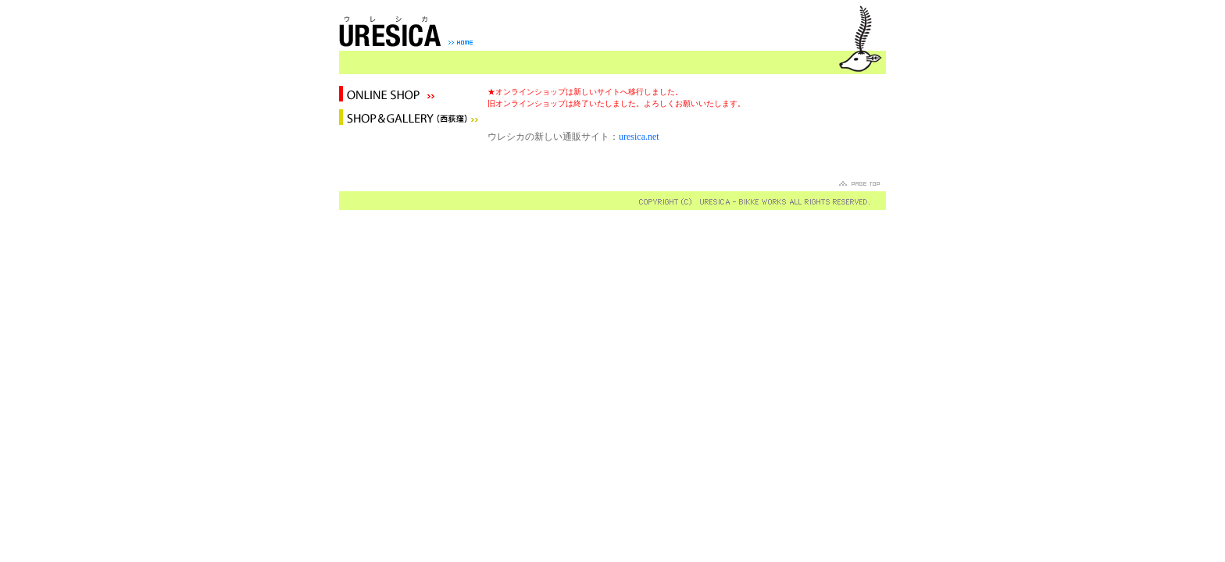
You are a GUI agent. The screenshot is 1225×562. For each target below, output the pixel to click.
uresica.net (639, 136)
